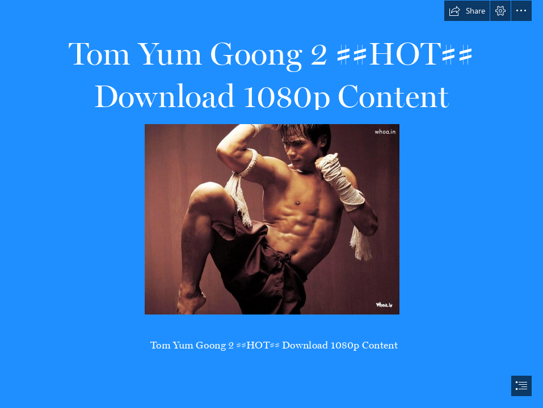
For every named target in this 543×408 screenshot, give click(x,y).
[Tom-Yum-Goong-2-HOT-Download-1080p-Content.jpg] (271, 219)
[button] (467, 11)
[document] (271, 204)
